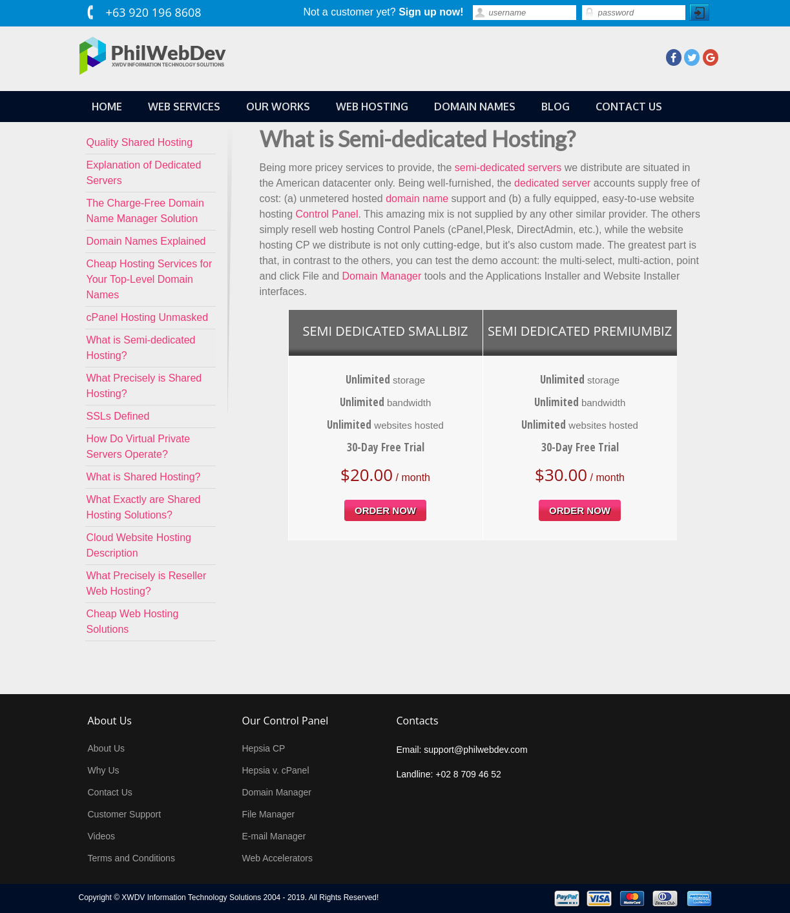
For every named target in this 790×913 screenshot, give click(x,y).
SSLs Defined (118, 416)
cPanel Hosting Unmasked (148, 317)
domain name (417, 198)
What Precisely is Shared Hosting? (144, 386)
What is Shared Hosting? (144, 476)
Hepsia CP (264, 748)
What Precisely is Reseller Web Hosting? (147, 583)
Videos (102, 836)
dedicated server (552, 183)
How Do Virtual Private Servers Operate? (139, 446)
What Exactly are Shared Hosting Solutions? (144, 507)
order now (385, 510)
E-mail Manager (274, 836)
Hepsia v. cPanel (275, 770)
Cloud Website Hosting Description (139, 545)
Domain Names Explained (146, 241)
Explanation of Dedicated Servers (144, 172)
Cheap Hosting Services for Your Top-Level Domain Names (150, 279)
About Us (106, 748)
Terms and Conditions (131, 858)
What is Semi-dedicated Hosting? (141, 347)
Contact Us (110, 792)
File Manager (268, 814)
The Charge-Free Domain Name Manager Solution (145, 211)
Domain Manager (382, 276)
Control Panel (327, 214)
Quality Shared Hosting (140, 142)
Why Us (104, 770)
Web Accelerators (277, 858)
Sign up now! (431, 11)
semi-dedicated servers (508, 167)
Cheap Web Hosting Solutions (133, 621)
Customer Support (124, 814)
